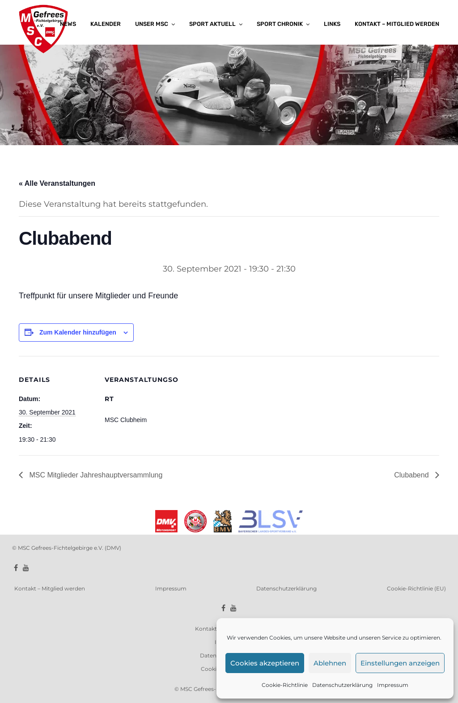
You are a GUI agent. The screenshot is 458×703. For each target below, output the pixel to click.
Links (332, 24)
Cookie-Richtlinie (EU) (416, 588)
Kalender (105, 24)
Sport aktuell (212, 24)
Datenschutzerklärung (342, 685)
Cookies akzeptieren (264, 663)
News (68, 24)
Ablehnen (330, 663)
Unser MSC (151, 24)
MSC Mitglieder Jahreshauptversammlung (94, 475)
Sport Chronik (280, 24)
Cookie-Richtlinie (285, 685)
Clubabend (412, 475)
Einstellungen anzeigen (400, 663)
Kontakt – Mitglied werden (397, 24)
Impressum (392, 685)
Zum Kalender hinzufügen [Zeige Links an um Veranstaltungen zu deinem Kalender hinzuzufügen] (77, 332)
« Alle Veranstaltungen (57, 183)
